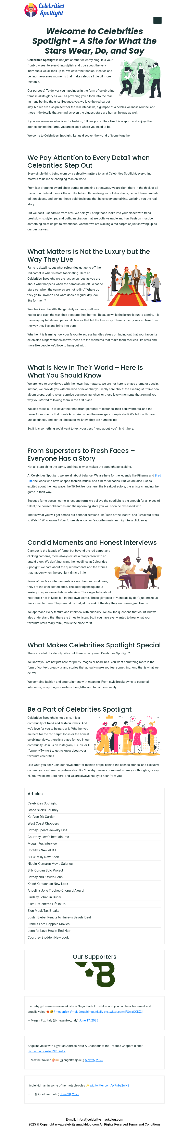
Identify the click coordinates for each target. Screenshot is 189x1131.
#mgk (74, 1012)
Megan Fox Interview (43, 844)
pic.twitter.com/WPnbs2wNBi (110, 1085)
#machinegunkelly (90, 1012)
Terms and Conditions (144, 1124)
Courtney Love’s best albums (48, 837)
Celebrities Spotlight (42, 803)
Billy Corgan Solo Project (45, 870)
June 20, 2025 (69, 1094)
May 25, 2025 (94, 1060)
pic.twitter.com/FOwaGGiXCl (123, 1012)
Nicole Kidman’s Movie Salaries (50, 864)
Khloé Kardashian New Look (48, 884)
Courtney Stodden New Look (48, 937)
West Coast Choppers (43, 823)
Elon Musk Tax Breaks (43, 911)
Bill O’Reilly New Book (43, 857)
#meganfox (61, 1012)
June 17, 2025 (88, 1020)
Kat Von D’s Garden (41, 817)
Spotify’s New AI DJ (42, 850)
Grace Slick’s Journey (43, 810)
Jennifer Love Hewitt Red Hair (49, 931)
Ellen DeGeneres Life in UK (47, 904)
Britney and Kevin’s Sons (45, 877)
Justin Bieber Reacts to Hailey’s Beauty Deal (59, 917)
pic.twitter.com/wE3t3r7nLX (46, 1051)
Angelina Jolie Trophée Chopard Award (56, 890)
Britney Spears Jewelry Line (47, 830)
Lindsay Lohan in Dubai (44, 897)
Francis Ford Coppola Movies (49, 924)
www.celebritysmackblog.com (77, 1124)
